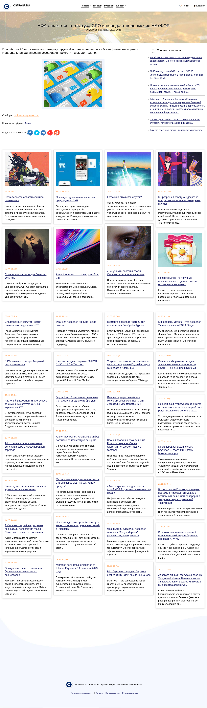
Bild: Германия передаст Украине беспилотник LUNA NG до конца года (129, 573)
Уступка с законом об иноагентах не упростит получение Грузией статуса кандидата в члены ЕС (128, 364)
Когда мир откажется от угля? (124, 197)
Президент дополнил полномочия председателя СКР (75, 199)
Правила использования (82, 693)
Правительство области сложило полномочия (24, 199)
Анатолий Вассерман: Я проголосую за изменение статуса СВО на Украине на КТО (26, 404)
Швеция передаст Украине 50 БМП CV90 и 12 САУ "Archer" (76, 363)
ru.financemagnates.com (26, 115)
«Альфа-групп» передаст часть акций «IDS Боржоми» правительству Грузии (129, 489)
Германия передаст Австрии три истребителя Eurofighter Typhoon (126, 323)
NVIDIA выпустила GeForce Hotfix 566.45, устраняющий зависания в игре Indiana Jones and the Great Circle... (176, 74)
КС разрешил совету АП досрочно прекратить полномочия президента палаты (179, 200)
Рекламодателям (130, 693)
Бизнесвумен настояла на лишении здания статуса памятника (25, 488)
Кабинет (199, 6)
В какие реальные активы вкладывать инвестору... (177, 130)
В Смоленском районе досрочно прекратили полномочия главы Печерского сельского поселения (24, 529)
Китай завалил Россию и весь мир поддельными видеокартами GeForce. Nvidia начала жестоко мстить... (176, 60)
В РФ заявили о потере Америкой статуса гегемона (24, 363)
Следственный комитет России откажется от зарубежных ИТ (23, 323)
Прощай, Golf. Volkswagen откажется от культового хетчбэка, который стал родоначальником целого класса (180, 407)
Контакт (120, 6)
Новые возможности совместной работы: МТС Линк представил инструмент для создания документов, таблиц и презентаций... (175, 88)
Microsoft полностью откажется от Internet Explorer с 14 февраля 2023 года (77, 568)
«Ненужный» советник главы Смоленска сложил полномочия (125, 273)
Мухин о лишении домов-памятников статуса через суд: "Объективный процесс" (77, 482)
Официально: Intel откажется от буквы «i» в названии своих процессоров (23, 571)
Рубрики (108, 6)
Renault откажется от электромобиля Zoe (77, 276)
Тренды (97, 6)
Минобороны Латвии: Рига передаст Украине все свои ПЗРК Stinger (179, 323)
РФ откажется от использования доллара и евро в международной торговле (25, 446)
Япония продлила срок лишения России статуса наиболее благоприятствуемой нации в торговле (126, 445)
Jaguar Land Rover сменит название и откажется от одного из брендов (77, 399)
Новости (85, 6)
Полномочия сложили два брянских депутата (25, 276)
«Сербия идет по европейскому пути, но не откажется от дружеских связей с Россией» (78, 525)
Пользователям (113, 693)
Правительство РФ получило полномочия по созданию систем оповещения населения (177, 281)
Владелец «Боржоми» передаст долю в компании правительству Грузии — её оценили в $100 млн (177, 364)
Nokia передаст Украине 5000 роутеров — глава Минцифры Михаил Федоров (175, 450)
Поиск (184, 6)
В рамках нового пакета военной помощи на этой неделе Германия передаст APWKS (178, 535)
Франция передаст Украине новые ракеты (76, 323)
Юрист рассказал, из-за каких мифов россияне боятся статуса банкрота (77, 438)
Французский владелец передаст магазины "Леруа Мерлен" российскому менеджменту (126, 532)
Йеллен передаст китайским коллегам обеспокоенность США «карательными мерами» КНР (126, 400)
